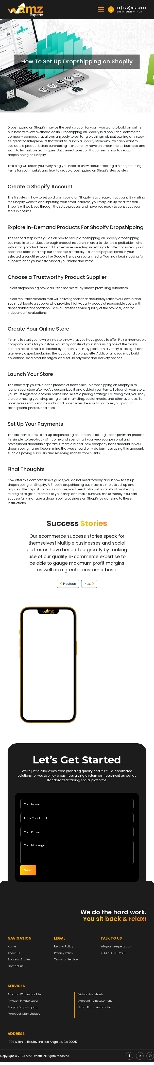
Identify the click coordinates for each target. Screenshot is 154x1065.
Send (28, 870)
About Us (14, 956)
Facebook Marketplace (24, 1017)
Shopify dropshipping (122, 238)
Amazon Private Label (23, 1004)
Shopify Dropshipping (23, 1010)
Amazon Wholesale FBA (24, 997)
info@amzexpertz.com (116, 949)
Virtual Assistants (91, 997)
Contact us (16, 969)
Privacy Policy (63, 956)
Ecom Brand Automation (95, 1010)
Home (12, 949)
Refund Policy (63, 949)
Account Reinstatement (95, 1004)
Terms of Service (66, 962)
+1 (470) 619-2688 (113, 956)
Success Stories (19, 962)
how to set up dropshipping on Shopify (61, 197)
